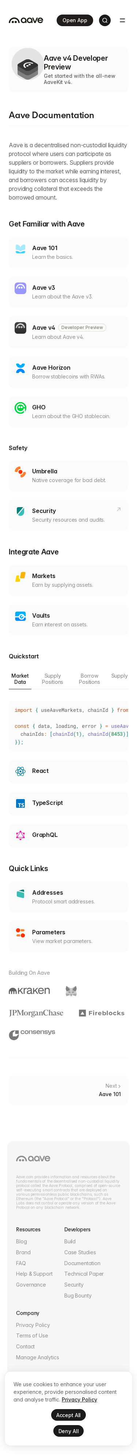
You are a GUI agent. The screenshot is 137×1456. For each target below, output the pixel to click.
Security (74, 1284)
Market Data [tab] (20, 679)
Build (70, 1241)
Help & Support (34, 1274)
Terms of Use (32, 1335)
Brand (23, 1252)
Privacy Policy (33, 1325)
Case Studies (80, 1252)
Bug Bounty (78, 1295)
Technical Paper (84, 1274)
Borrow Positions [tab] (89, 679)
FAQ (21, 1263)
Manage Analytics (37, 1357)
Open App (75, 20)
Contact (25, 1346)
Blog (21, 1241)
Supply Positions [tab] (52, 679)
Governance (31, 1284)
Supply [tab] (119, 676)
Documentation (82, 1263)
